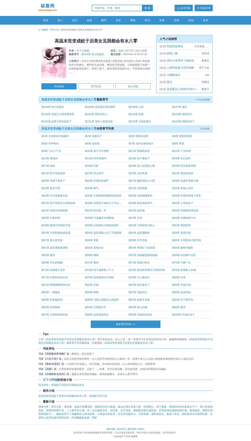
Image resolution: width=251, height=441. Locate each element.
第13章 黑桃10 (50, 159)
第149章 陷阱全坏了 (183, 122)
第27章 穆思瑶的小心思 (141, 181)
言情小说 (54, 29)
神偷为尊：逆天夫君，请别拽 (55, 408)
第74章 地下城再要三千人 (99, 271)
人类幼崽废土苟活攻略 (180, 67)
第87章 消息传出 (137, 293)
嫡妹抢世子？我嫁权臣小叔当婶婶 (75, 415)
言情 (176, 20)
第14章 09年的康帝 (96, 159)
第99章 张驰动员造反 (140, 315)
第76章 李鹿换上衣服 (183, 271)
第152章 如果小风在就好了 (57, 122)
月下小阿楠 (83, 51)
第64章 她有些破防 (182, 248)
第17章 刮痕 (49, 167)
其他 (191, 20)
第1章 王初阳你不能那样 (56, 137)
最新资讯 (121, 429)
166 (207, 74)
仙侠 (89, 20)
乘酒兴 (205, 60)
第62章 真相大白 (94, 248)
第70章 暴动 (92, 263)
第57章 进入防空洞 (52, 241)
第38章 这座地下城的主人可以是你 (104, 204)
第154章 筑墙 (136, 115)
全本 (205, 20)
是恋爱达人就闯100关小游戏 (184, 89)
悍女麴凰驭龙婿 (80, 419)
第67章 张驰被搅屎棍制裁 (142, 256)
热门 (60, 20)
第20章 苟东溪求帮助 (183, 167)
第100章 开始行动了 (183, 315)
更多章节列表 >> (125, 325)
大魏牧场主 (173, 74)
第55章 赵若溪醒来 (139, 234)
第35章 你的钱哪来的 (140, 196)
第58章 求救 (92, 241)
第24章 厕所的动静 (182, 174)
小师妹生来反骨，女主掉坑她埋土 (116, 415)
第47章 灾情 (135, 219)
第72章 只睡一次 (181, 263)
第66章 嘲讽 (92, 256)
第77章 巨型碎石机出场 (55, 278)
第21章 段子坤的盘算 (54, 174)
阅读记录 (205, 8)
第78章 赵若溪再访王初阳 (99, 278)
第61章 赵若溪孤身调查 (55, 248)
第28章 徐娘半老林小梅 (185, 181)
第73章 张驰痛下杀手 (54, 271)
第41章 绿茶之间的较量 (55, 211)
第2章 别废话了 (94, 137)
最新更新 (132, 429)
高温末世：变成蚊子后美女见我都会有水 (61, 386)
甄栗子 (205, 89)
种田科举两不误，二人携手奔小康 (65, 412)
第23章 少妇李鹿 (137, 174)
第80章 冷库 (178, 278)
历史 (118, 20)
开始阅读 (59, 86)
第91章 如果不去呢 (139, 301)
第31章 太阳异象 (137, 189)
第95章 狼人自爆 (137, 308)
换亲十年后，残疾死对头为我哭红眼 (187, 415)
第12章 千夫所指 (181, 152)
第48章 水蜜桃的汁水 (183, 219)
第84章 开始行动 (181, 286)
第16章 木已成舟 (181, 159)
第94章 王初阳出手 (95, 308)
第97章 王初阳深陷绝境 (55, 315)
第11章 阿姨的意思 (139, 152)
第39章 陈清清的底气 (140, 204)
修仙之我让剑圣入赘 (129, 408)
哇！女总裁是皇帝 (97, 412)
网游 (133, 20)
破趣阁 (47, 7)
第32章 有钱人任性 (182, 189)
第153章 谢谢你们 (182, 115)
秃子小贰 (204, 67)
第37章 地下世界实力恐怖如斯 (59, 204)
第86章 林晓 (92, 293)
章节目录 (96, 86)
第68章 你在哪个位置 (183, 256)
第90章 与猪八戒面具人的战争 (102, 301)
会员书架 (185, 8)
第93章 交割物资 (51, 308)
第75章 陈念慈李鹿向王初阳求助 (146, 271)
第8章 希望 (178, 144)
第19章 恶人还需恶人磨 (141, 167)
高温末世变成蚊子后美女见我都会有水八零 (69, 100)
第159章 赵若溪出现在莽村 (100, 107)
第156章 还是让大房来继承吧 (58, 115)
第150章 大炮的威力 (139, 122)
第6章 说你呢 (92, 144)
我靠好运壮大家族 (105, 408)
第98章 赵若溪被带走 (97, 315)
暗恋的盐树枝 (175, 46)
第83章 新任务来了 (139, 286)
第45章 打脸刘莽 (51, 219)
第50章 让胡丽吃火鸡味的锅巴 (102, 226)
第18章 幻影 (92, 167)
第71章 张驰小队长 (139, 263)
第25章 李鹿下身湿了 (54, 181)
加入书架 (133, 86)
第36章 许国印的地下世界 (186, 196)
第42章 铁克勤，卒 (95, 211)
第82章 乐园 (92, 286)
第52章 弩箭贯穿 (181, 226)
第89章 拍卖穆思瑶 (52, 301)
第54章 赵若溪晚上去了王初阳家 (103, 234)
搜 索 (147, 8)
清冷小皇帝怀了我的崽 (180, 60)
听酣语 (205, 82)
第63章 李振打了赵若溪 (141, 248)
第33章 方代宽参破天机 (55, 196)
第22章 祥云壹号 (94, 174)
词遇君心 (148, 408)
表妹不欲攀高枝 (83, 408)
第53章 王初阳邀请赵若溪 (56, 234)
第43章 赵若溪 (136, 211)
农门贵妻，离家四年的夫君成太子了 (176, 408)
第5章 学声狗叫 (50, 144)
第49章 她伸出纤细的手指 (56, 226)
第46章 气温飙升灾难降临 (99, 219)
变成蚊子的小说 (98, 397)
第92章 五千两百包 (182, 301)
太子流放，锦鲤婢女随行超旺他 (138, 412)
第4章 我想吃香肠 (182, 137)
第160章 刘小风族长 (93, 54)
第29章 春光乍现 (51, 189)
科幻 (147, 20)
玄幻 (74, 20)
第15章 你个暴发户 (139, 159)
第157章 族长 (179, 107)
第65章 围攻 (49, 256)
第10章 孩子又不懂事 (97, 152)
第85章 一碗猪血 (51, 293)
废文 (169, 81)
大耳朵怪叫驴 (201, 46)
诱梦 (94, 419)
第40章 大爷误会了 (182, 204)
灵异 (162, 20)
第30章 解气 (92, 189)
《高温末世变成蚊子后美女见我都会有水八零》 (70, 341)
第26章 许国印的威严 (97, 181)
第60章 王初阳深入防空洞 (186, 241)
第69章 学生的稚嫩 (52, 263)
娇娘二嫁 (172, 53)
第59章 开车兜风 (137, 241)
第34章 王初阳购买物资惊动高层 (103, 196)
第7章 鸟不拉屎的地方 (141, 144)
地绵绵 (205, 53)
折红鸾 (114, 412)
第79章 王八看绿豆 (139, 278)
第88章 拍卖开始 (181, 293)
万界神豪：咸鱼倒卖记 (151, 415)
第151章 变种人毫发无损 (99, 122)
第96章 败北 (178, 308)
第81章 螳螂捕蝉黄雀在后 (56, 286)
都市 (104, 20)
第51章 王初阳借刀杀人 (141, 226)
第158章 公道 (136, 107)
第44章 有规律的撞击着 (185, 211)
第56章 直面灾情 (181, 234)
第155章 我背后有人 (96, 115)
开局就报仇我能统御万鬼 (173, 412)
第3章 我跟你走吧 (138, 137)
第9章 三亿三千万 (52, 152)
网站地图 (111, 429)
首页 (45, 20)
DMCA (141, 429)
